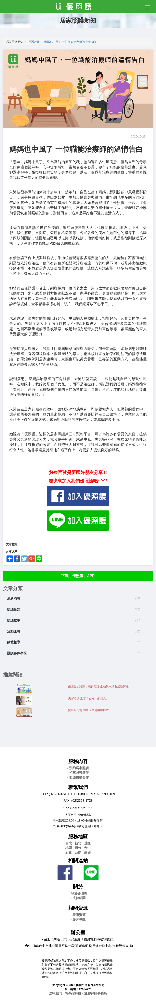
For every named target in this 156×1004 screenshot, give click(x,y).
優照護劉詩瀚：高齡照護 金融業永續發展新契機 (98, 686)
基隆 (87, 843)
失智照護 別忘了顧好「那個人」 (88, 698)
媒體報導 (13, 642)
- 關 (78, 893)
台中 (87, 848)
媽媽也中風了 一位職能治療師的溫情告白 (70, 41)
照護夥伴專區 (17, 653)
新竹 (78, 848)
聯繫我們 (78, 787)
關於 (78, 886)
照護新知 (13, 609)
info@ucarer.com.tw (77, 807)
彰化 (68, 852)
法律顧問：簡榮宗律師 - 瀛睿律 (78, 993)
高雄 (87, 852)
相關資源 (78, 908)
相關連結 (78, 860)
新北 (78, 843)
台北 (68, 843)
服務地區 (78, 836)
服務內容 (78, 761)
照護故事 (34, 41)
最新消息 (13, 598)
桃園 (68, 848)
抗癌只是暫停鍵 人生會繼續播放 (88, 710)
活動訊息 (13, 631)
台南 (78, 852)
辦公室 (78, 932)
